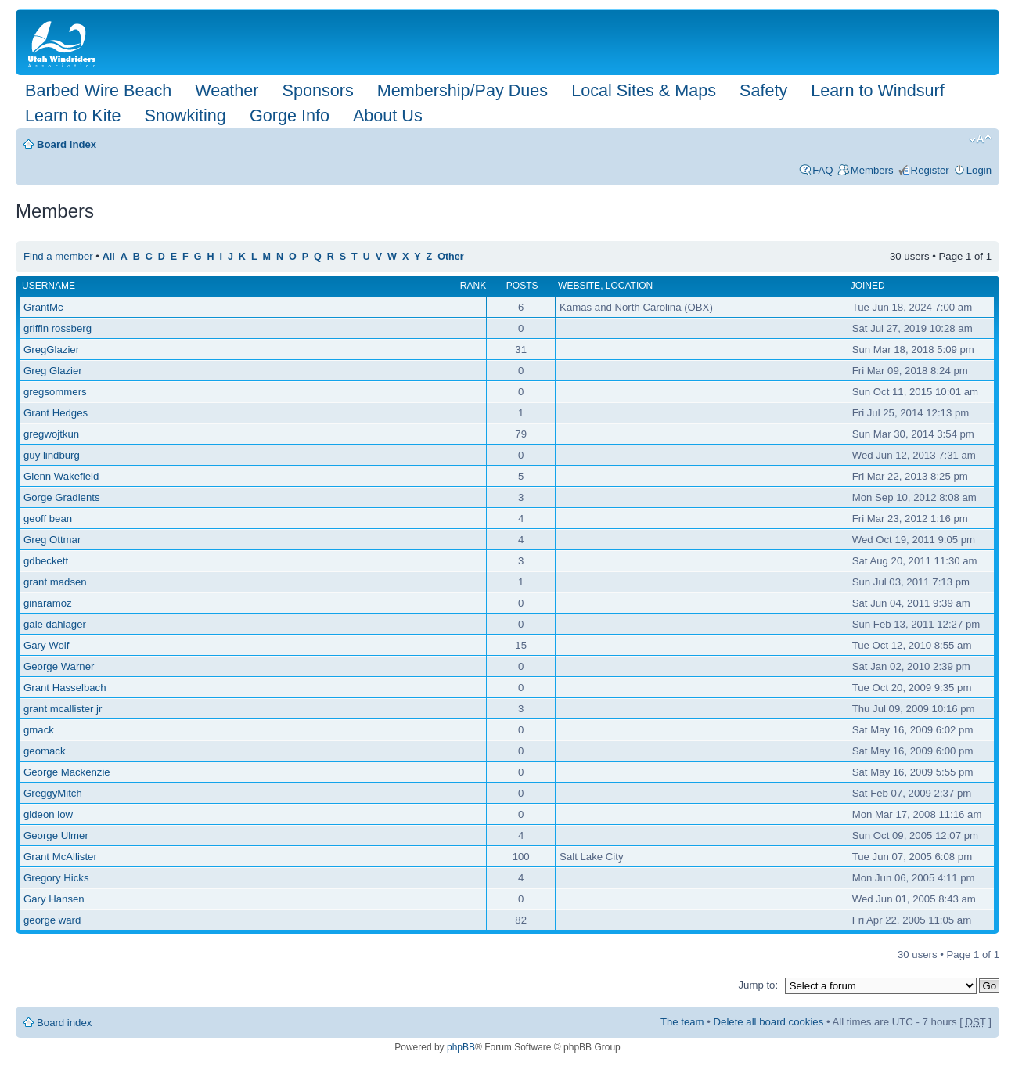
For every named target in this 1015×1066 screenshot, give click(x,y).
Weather (226, 90)
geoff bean (47, 518)
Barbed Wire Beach (98, 90)
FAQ (822, 170)
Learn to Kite (73, 115)
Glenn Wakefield (61, 476)
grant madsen (55, 582)
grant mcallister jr (62, 709)
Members (872, 170)
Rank (473, 285)
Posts (522, 285)
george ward (52, 920)
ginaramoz (47, 603)
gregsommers (55, 392)
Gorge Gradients (61, 497)
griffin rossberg (57, 328)
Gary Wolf (46, 645)
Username (48, 285)
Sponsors (317, 90)
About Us (388, 115)
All (109, 256)
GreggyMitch (52, 793)
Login (979, 170)
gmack (38, 730)
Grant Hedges (55, 413)
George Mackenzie (66, 772)
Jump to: (758, 985)
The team (682, 1022)
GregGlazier (51, 349)
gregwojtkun (51, 434)
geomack (44, 751)
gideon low (48, 814)
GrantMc (43, 307)
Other (450, 256)
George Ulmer (55, 835)
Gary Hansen (54, 899)
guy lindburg (51, 455)
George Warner (58, 666)
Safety (763, 90)
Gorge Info (289, 115)
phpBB (461, 1047)
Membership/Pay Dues (462, 90)
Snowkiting (184, 115)
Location (629, 285)
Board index (66, 144)
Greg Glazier (52, 370)
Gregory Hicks (56, 878)
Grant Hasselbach (64, 687)
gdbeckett (45, 561)
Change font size (980, 139)
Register (930, 170)
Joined (868, 285)
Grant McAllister (60, 857)
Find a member (58, 256)
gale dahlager (54, 624)
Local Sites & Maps (643, 90)
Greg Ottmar (52, 540)
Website (579, 285)
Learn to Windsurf (877, 90)
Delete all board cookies (769, 1022)
